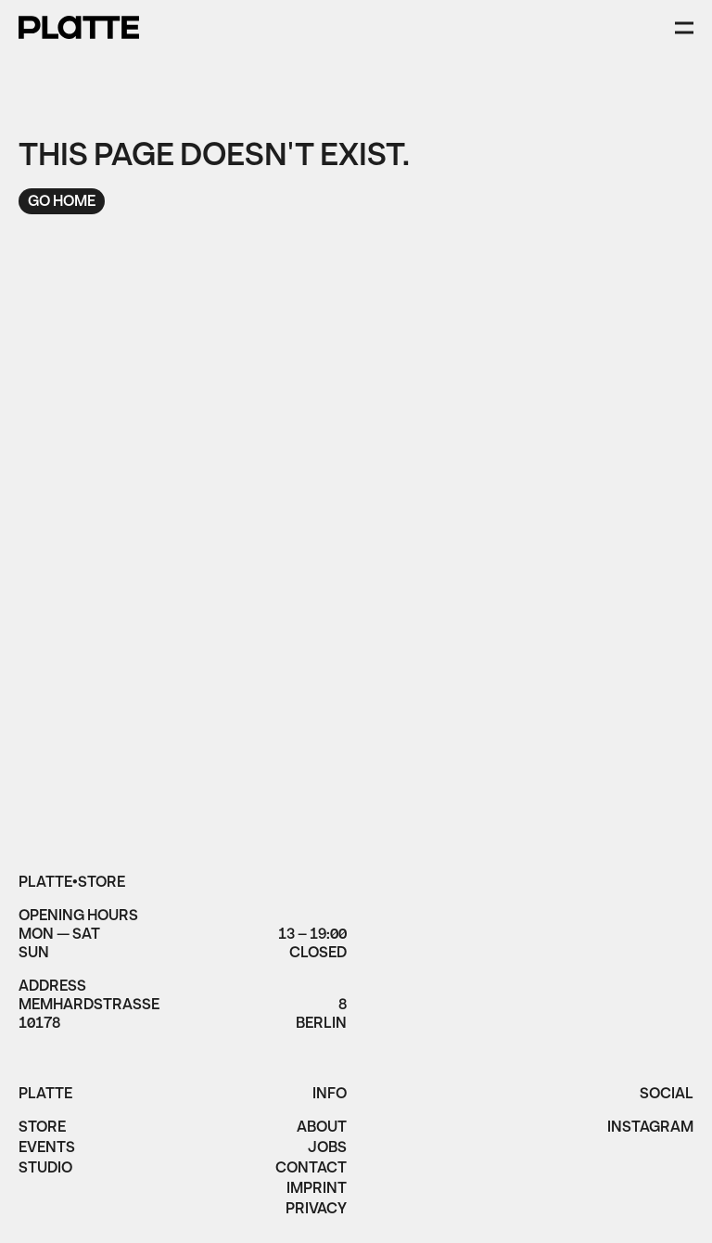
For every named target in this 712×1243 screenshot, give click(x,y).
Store (42, 1129)
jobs (327, 1149)
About (322, 1129)
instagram (650, 1129)
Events (47, 1149)
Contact (311, 1169)
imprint (316, 1190)
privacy (316, 1210)
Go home (61, 202)
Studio (45, 1169)
